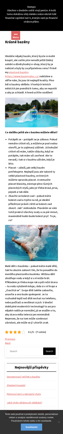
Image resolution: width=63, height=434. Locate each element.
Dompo (31, 7)
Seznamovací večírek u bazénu (23, 377)
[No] (58, 422)
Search (49, 351)
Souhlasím (31, 427)
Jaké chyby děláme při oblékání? (24, 403)
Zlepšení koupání (16, 385)
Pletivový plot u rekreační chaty (24, 394)
